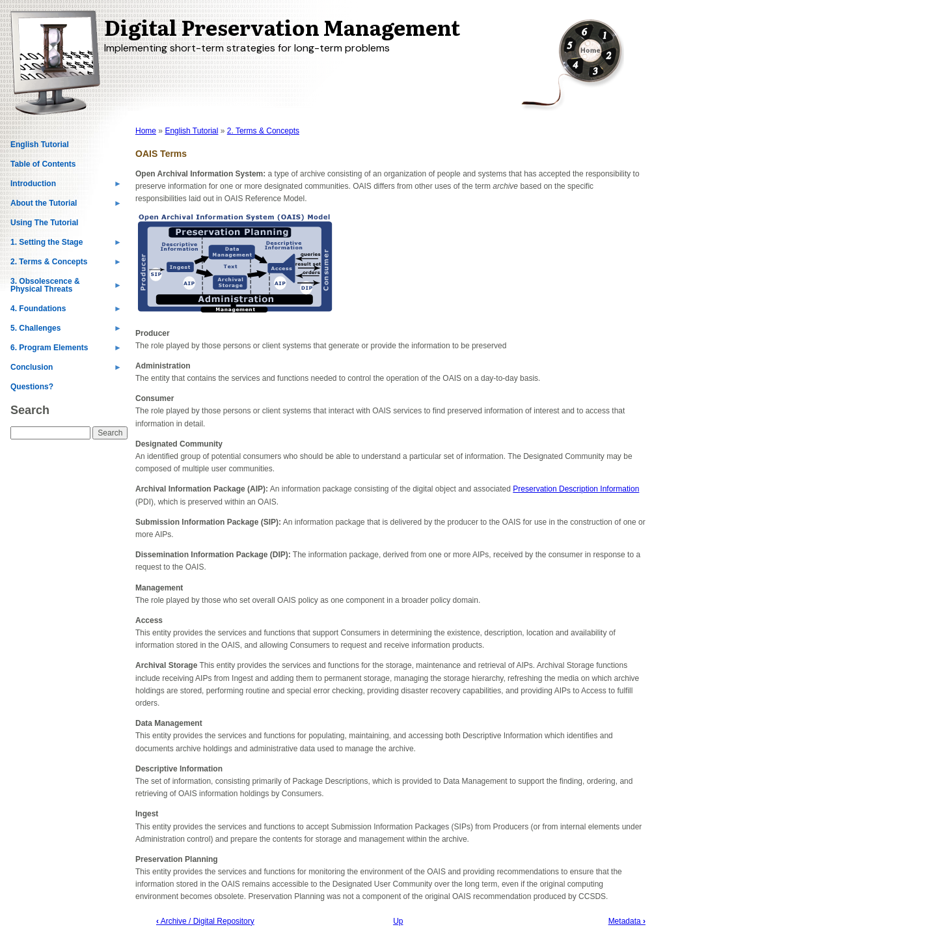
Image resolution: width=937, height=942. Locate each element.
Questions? (31, 386)
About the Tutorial (66, 206)
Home (145, 130)
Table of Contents (42, 164)
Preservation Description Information (576, 488)
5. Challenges (66, 331)
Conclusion (66, 370)
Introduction (66, 186)
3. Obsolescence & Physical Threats (66, 288)
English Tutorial (39, 144)
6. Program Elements (66, 350)
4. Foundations (66, 311)
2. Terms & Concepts (66, 264)
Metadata (626, 921)
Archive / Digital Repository (205, 921)
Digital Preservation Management (282, 26)
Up (398, 921)
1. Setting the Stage (66, 245)
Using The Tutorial (44, 222)
